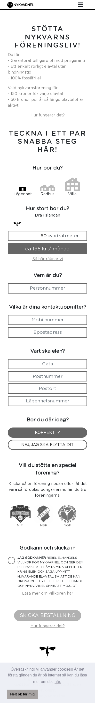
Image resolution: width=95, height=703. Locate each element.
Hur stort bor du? (47, 208)
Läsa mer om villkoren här (47, 593)
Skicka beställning (47, 615)
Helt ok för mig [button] (22, 694)
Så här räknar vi (47, 259)
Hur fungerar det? (48, 115)
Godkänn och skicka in (47, 548)
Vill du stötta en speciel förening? (47, 469)
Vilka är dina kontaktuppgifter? (47, 307)
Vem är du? (47, 275)
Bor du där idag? (48, 419)
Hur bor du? (47, 168)
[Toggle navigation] (80, 5)
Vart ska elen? (47, 351)
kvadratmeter (63, 236)
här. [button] (58, 682)
